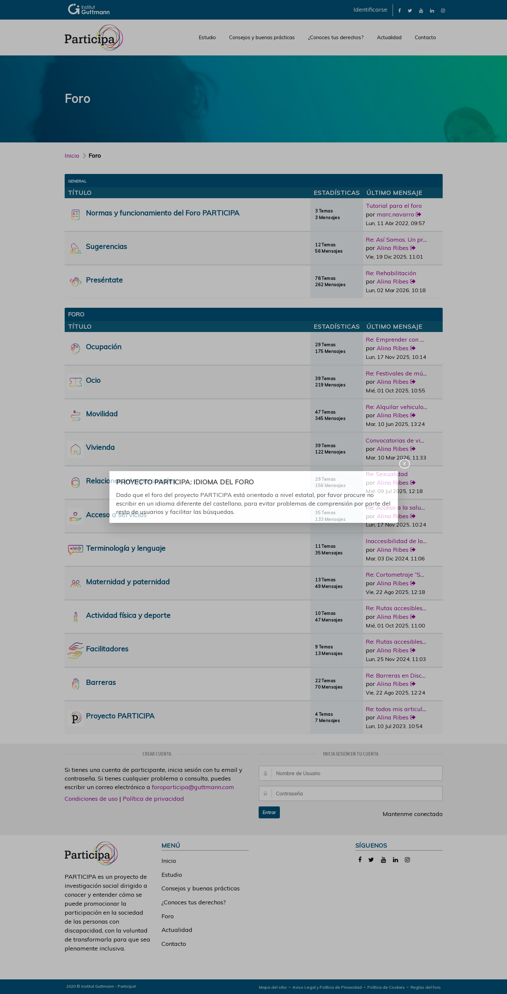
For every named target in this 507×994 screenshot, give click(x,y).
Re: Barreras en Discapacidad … (410, 675)
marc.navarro (395, 214)
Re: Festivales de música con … (408, 373)
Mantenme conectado (409, 814)
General (77, 181)
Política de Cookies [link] (386, 987)
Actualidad (389, 37)
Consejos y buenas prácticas (262, 37)
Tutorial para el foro (394, 205)
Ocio (93, 379)
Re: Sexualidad (387, 474)
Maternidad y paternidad (128, 581)
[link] (399, 10)
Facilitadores (107, 648)
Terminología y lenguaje (125, 547)
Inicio (72, 155)
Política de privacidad (153, 798)
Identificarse (370, 9)
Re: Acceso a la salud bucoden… (410, 507)
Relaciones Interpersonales (131, 480)
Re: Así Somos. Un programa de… (412, 239)
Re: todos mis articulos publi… (407, 709)
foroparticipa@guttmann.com (193, 787)
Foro (167, 916)
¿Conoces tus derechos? (336, 37)
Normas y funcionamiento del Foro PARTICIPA (162, 212)
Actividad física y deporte (128, 615)
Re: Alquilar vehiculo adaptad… (409, 407)
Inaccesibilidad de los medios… (408, 541)
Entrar (269, 812)
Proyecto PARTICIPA (120, 715)
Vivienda (100, 447)
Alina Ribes (393, 248)
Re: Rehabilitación (391, 273)
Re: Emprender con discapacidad (412, 339)
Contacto (425, 37)
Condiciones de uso (91, 798)
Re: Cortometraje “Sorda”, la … (407, 574)
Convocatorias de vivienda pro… (410, 440)
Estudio (207, 37)
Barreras (101, 682)
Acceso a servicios (116, 514)
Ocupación (103, 346)
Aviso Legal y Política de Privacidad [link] (327, 987)
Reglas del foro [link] (426, 987)
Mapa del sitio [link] (273, 987)
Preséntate (104, 279)
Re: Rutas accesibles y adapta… (409, 608)
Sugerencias (106, 246)
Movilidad (102, 413)
